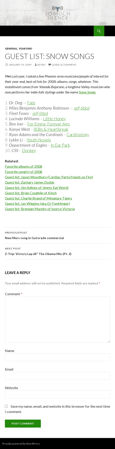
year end (25, 48)
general (11, 48)
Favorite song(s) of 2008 (23, 171)
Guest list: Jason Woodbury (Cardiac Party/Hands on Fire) (49, 177)
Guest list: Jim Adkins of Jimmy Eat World (36, 187)
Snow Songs (87, 92)
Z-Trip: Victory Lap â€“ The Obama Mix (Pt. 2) (57, 251)
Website (11, 388)
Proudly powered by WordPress (21, 443)
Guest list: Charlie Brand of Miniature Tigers (38, 198)
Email (9, 369)
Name (9, 350)
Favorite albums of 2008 (23, 166)
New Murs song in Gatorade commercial (57, 235)
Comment (13, 294)
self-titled (81, 107)
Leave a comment (64, 64)
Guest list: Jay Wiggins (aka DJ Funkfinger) (37, 203)
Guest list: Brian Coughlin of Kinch (31, 193)
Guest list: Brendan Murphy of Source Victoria (40, 209)
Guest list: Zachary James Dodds (29, 182)
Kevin (41, 64)
